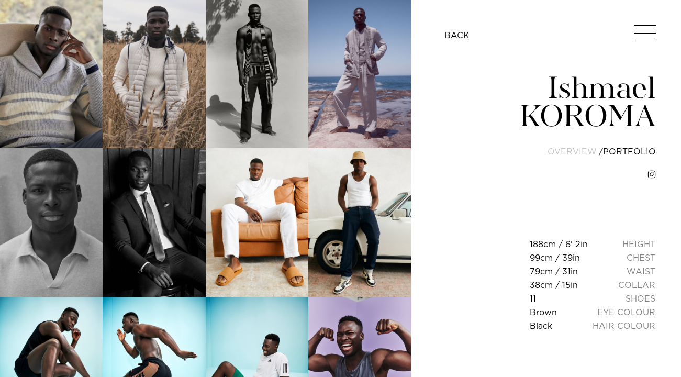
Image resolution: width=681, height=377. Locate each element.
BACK (457, 35)
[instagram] (651, 174)
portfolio (629, 151)
